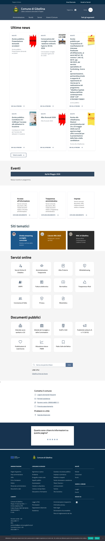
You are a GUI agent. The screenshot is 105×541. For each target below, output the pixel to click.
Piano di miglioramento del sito (63, 513)
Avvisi (76, 477)
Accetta (91, 538)
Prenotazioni (36, 505)
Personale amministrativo (18, 486)
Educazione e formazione (39, 492)
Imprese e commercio (60, 474)
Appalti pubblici (36, 480)
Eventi (77, 492)
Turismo (56, 489)
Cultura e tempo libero (38, 489)
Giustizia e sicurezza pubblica (62, 472)
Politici (13, 483)
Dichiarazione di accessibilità (62, 510)
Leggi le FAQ (36, 502)
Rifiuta (97, 538)
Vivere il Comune (52, 17)
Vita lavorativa (58, 492)
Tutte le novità (18, 155)
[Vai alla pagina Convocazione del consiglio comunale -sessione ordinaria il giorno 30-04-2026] (46, 105)
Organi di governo (16, 472)
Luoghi (77, 489)
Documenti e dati (16, 489)
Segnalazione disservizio (39, 508)
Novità (31, 17)
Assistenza (35, 510)
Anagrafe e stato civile (38, 477)
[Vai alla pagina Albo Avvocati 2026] (46, 147)
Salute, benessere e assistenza (63, 480)
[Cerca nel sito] (90, 10)
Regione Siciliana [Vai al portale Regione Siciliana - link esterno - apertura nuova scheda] (16, 2)
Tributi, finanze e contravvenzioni (58, 484)
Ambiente (35, 474)
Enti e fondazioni (16, 480)
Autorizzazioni (36, 483)
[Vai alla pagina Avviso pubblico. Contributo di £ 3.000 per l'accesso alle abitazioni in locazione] (17, 147)
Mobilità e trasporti (59, 477)
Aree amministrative (17, 474)
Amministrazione (18, 17)
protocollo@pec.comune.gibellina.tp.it (22, 525)
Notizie (77, 472)
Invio (69, 365)
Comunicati (78, 474)
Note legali (57, 508)
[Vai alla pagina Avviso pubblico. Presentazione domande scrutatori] (17, 105)
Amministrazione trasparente (62, 502)
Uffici (12, 477)
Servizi (39, 17)
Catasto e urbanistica (38, 486)
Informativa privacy (59, 505)
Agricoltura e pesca (37, 472)
